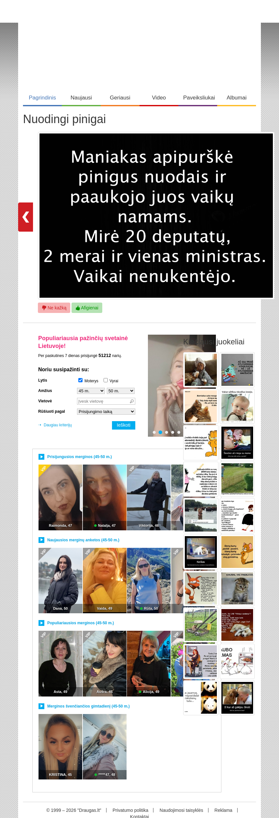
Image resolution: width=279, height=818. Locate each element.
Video (159, 98)
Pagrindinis (42, 98)
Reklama (223, 810)
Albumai (236, 98)
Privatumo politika (131, 810)
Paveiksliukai (199, 98)
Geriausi (120, 98)
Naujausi (81, 98)
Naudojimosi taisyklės (181, 810)
